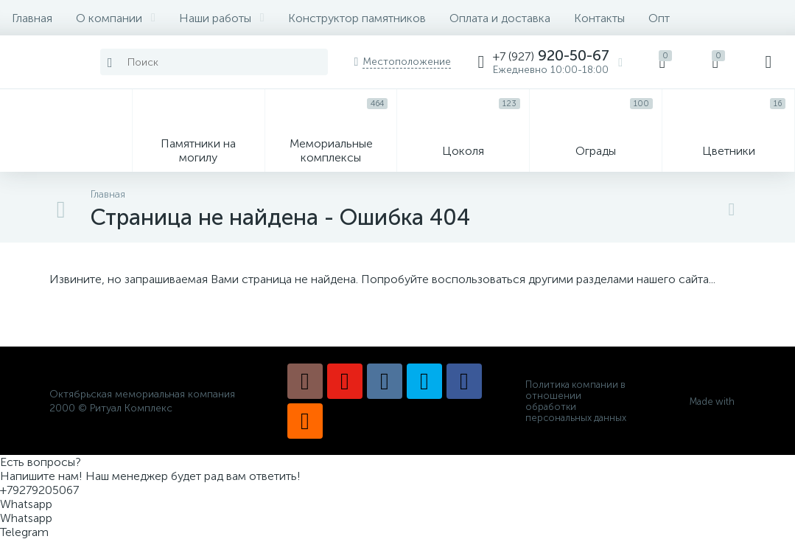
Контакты (599, 18)
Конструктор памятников (357, 18)
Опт (659, 18)
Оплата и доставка (499, 18)
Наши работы (222, 18)
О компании (115, 18)
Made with (718, 401)
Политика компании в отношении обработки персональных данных (575, 401)
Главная (32, 18)
